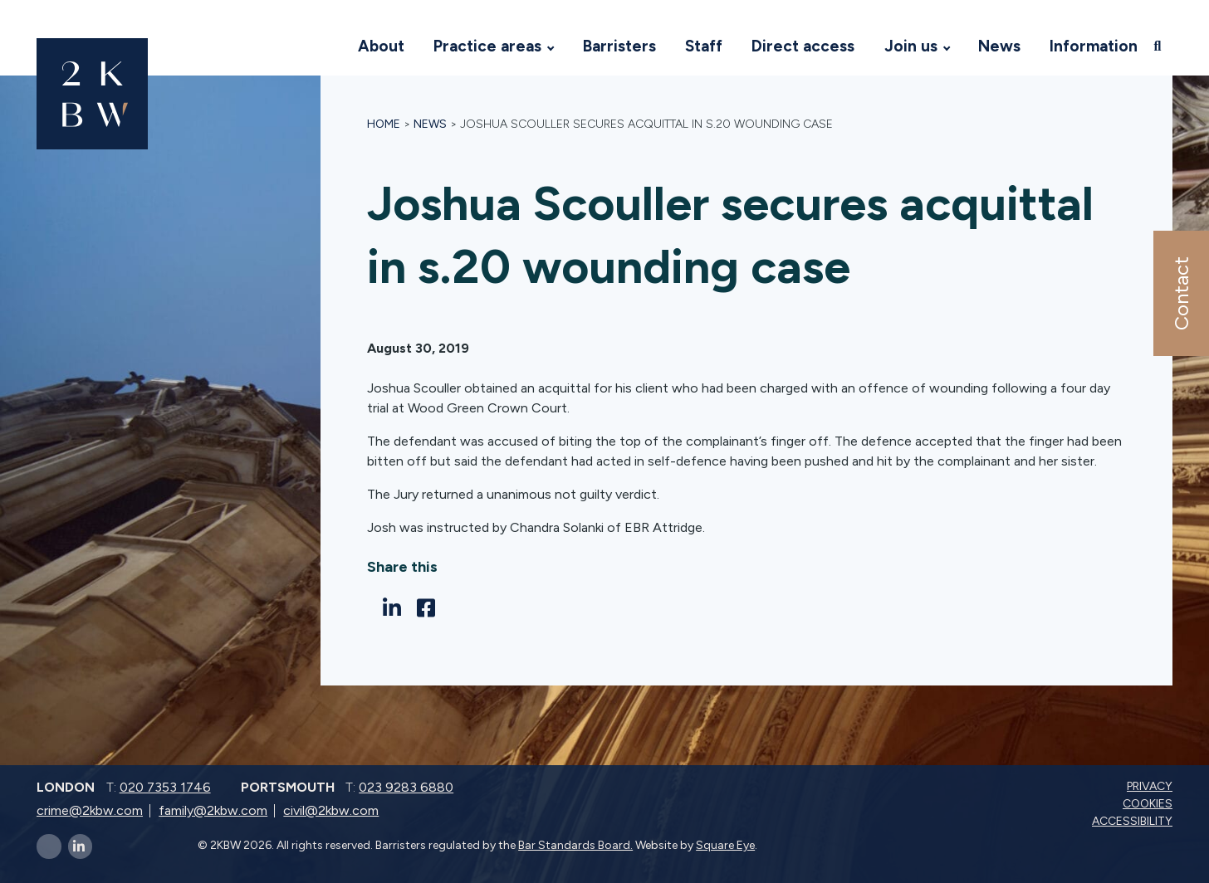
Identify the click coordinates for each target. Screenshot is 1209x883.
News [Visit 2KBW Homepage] (999, 46)
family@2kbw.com (213, 810)
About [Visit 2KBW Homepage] (381, 46)
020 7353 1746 (165, 787)
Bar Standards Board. (575, 845)
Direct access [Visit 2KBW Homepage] (802, 46)
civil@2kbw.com (331, 810)
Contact (1180, 293)
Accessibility (1133, 821)
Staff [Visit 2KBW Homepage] (703, 46)
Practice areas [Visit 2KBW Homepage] (487, 46)
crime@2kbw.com (90, 810)
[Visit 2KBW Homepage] (327, 46)
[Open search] (1159, 45)
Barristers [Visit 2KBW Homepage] (619, 46)
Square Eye (725, 845)
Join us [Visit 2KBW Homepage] (910, 46)
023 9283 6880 (406, 787)
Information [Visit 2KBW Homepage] (1094, 46)
